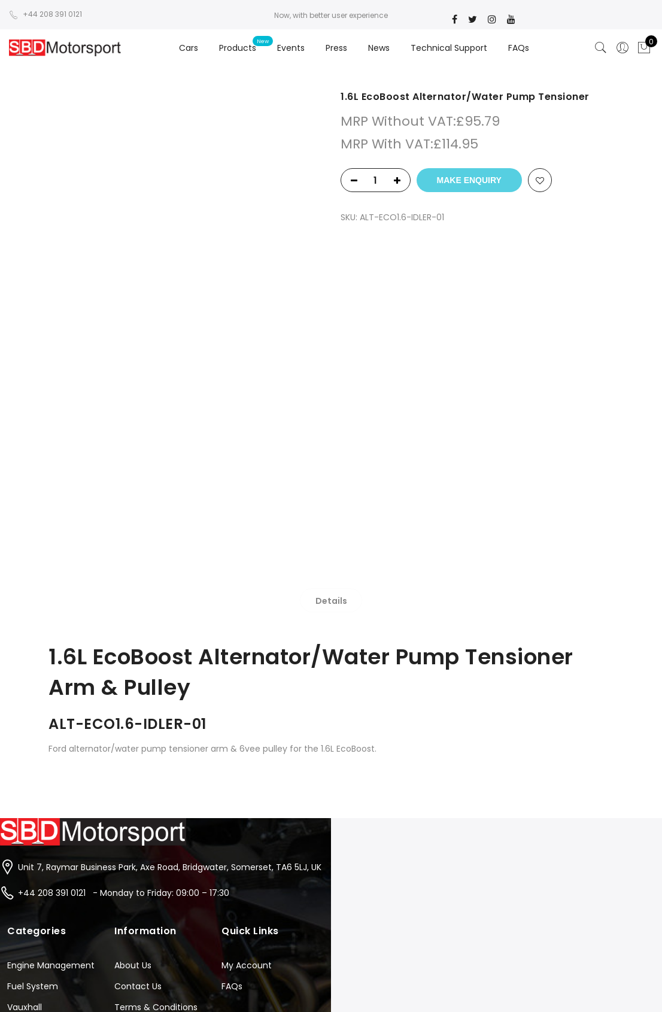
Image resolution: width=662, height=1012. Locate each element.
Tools (18, 825)
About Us (132, 720)
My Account (246, 720)
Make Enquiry (469, 180)
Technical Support (449, 48)
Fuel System (32, 741)
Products (237, 48)
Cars (188, 48)
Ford (16, 783)
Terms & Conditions (156, 762)
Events (291, 48)
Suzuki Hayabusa (42, 804)
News (379, 48)
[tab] (331, 311)
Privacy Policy (142, 804)
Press (336, 48)
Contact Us (138, 741)
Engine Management (51, 720)
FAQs (518, 48)
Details (331, 312)
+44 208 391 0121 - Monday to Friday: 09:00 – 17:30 (123, 648)
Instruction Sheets (152, 783)
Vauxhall (24, 762)
